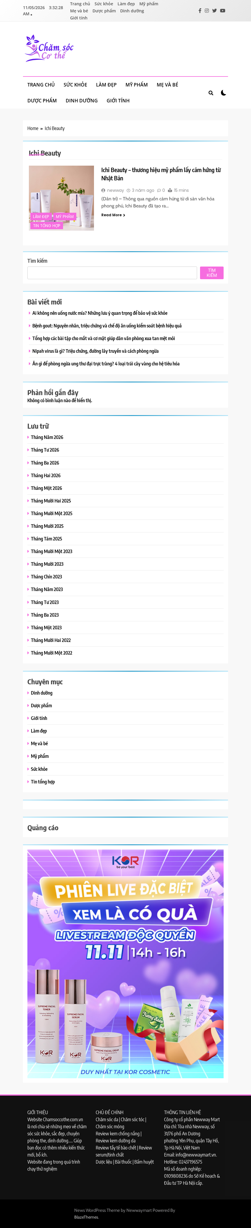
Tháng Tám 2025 (46, 538)
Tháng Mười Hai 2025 (51, 500)
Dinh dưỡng (132, 11)
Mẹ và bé (79, 11)
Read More (113, 214)
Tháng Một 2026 (46, 488)
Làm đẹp (126, 3)
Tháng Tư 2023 (45, 602)
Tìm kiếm (37, 260)
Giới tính (78, 18)
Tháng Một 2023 (46, 627)
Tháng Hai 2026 (46, 475)
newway (115, 190)
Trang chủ (80, 3)
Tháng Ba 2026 (45, 463)
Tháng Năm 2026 (47, 437)
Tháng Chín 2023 (46, 576)
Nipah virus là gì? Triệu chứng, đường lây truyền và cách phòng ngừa (95, 351)
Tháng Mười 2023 (47, 564)
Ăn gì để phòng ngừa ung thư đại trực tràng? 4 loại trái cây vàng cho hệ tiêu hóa (106, 363)
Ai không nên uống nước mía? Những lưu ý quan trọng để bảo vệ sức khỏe (99, 313)
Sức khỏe (104, 3)
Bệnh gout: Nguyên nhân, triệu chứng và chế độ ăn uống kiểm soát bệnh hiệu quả (107, 325)
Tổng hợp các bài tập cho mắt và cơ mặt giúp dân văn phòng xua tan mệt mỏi (103, 338)
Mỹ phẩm (148, 3)
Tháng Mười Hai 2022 (51, 640)
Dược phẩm (104, 11)
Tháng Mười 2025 (47, 526)
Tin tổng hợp (46, 226)
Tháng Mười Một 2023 (51, 551)
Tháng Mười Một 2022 (51, 653)
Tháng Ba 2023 (45, 615)
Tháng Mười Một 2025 (51, 513)
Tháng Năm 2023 (47, 589)
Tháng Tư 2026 (45, 450)
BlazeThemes (86, 1217)
